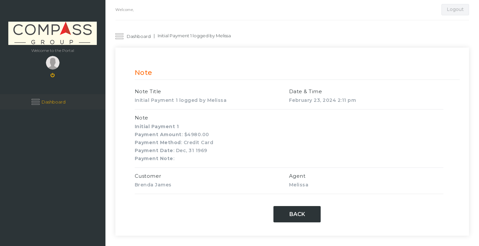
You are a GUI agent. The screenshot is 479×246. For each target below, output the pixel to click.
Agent (297, 176)
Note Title (148, 91)
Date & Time (305, 91)
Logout (455, 9)
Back (297, 214)
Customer (148, 176)
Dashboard (54, 102)
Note (141, 118)
